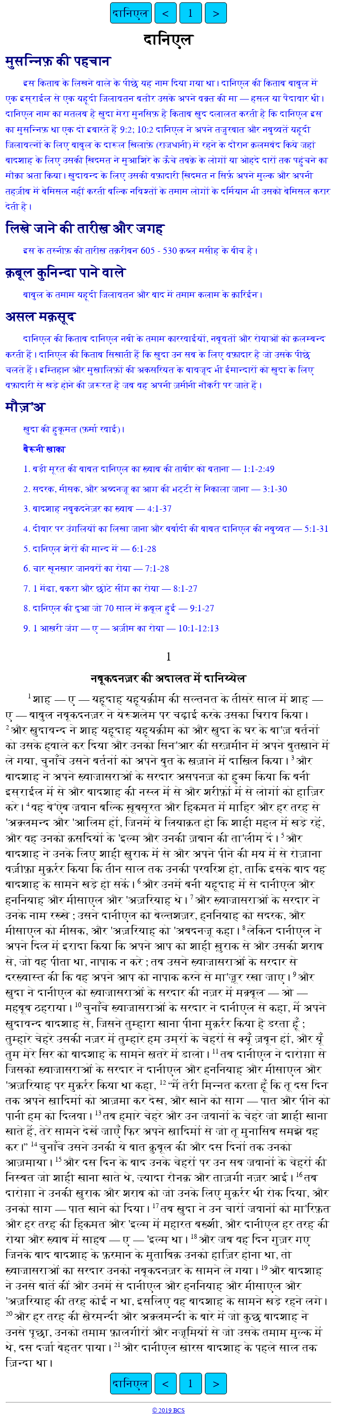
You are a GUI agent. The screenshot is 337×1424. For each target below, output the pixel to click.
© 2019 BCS (168, 1410)
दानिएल (131, 13)
